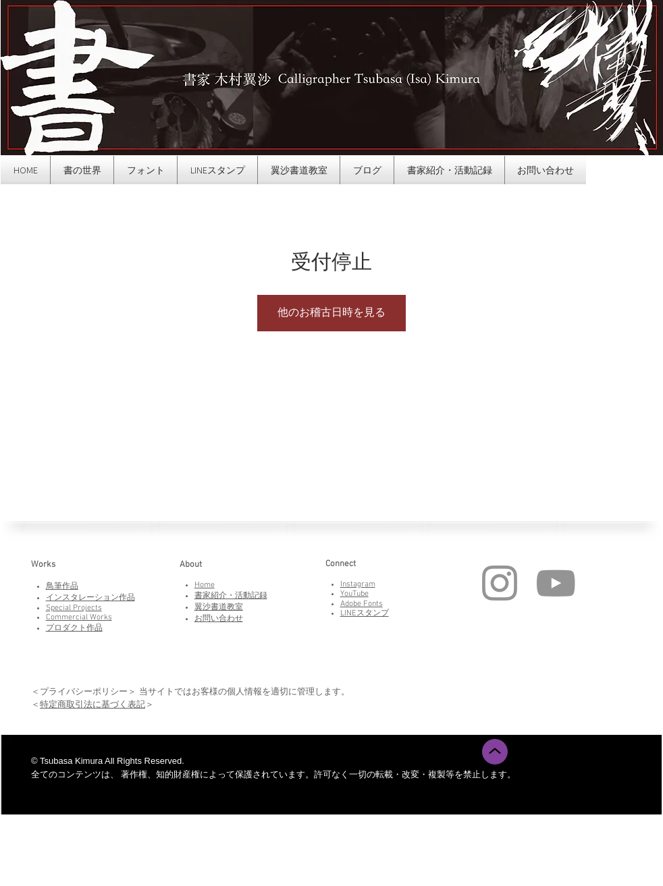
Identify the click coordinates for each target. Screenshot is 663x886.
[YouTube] (555, 583)
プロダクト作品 (74, 628)
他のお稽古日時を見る (331, 313)
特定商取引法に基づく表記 (92, 704)
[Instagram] (499, 583)
